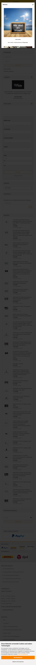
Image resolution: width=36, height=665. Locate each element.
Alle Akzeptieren (18, 657)
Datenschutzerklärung (23, 654)
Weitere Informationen (18, 661)
